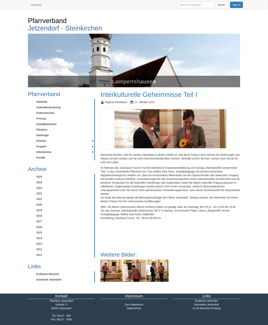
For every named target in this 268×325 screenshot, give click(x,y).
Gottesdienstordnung (48, 107)
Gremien (65, 141)
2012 (39, 249)
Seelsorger (42, 135)
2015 (39, 232)
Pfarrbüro (41, 129)
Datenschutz (134, 308)
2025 (39, 176)
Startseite (36, 4)
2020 (39, 204)
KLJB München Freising (207, 308)
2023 (39, 187)
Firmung (41, 118)
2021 (39, 199)
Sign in (236, 4)
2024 (39, 182)
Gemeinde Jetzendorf (48, 279)
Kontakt (40, 157)
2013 (39, 243)
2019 (39, 210)
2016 (39, 226)
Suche (221, 4)
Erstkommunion (45, 112)
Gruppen (65, 146)
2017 (39, 221)
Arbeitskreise (65, 152)
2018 (39, 215)
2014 (39, 238)
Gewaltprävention (46, 124)
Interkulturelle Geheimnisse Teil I (148, 94)
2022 (39, 193)
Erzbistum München (47, 274)
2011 (39, 254)
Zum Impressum (134, 304)
